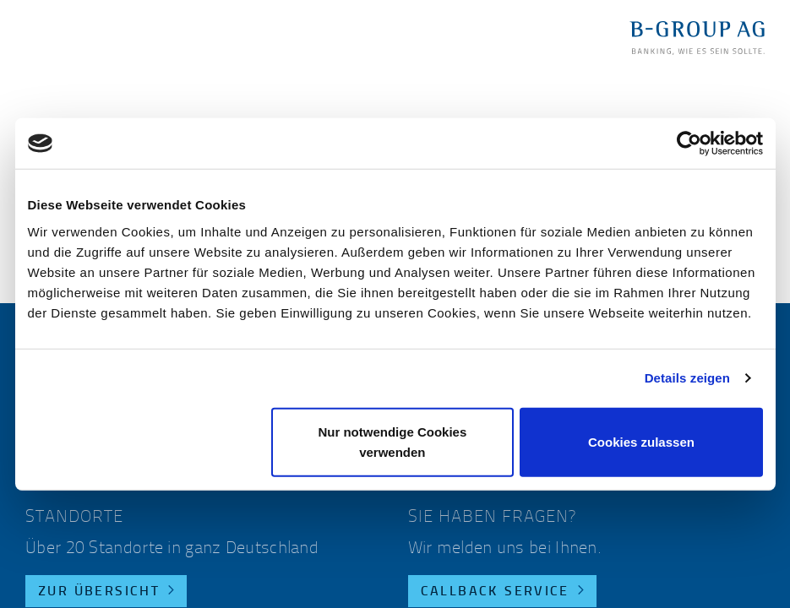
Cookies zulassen (641, 441)
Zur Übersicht (99, 592)
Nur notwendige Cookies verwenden (392, 441)
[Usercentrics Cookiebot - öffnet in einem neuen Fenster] (689, 143)
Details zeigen (687, 378)
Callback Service (495, 592)
